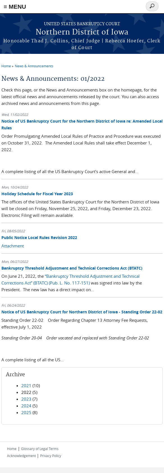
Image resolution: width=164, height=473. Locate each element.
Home (6, 66)
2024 (26, 405)
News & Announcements (34, 66)
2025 (26, 412)
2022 (26, 392)
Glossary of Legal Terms (40, 448)
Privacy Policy (50, 455)
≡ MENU (15, 6)
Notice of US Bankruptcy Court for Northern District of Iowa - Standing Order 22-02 (81, 311)
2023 (26, 399)
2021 (26, 385)
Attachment (12, 246)
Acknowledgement (22, 455)
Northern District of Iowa (82, 32)
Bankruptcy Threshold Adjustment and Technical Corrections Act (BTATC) (71, 268)
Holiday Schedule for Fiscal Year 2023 (37, 193)
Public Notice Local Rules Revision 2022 (39, 237)
